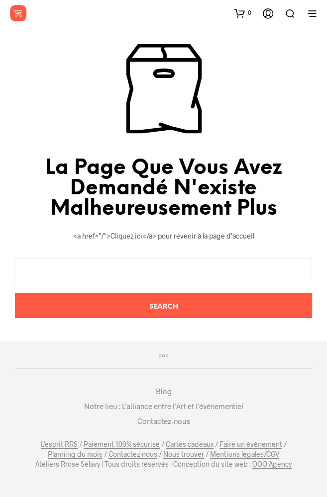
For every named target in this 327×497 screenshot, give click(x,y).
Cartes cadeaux (190, 444)
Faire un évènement (250, 444)
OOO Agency (272, 464)
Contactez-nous (163, 420)
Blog (164, 391)
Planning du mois (75, 454)
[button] (242, 13)
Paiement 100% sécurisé (122, 444)
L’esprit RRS (59, 444)
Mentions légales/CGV (244, 454)
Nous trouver (183, 454)
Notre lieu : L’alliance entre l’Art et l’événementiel (163, 406)
